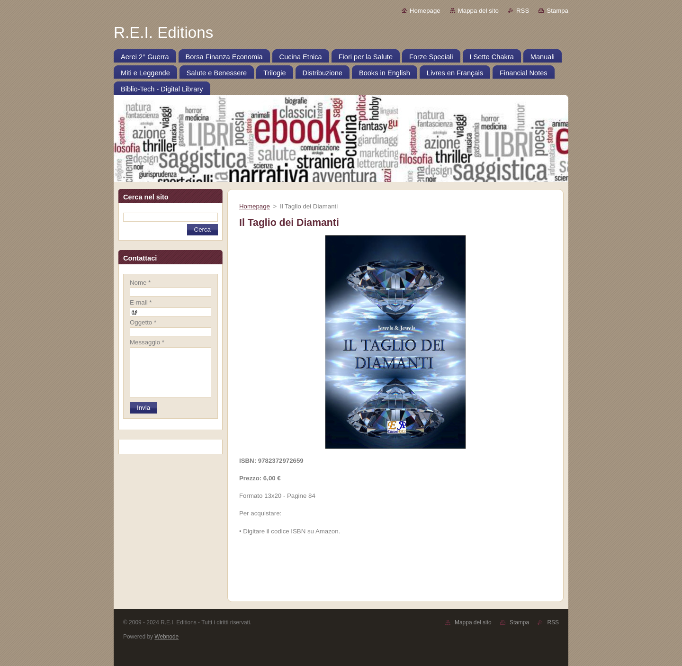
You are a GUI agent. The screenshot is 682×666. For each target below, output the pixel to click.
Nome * (140, 282)
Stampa (557, 10)
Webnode (166, 636)
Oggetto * (143, 322)
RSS (522, 10)
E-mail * (141, 302)
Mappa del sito (478, 10)
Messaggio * (147, 342)
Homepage (425, 10)
